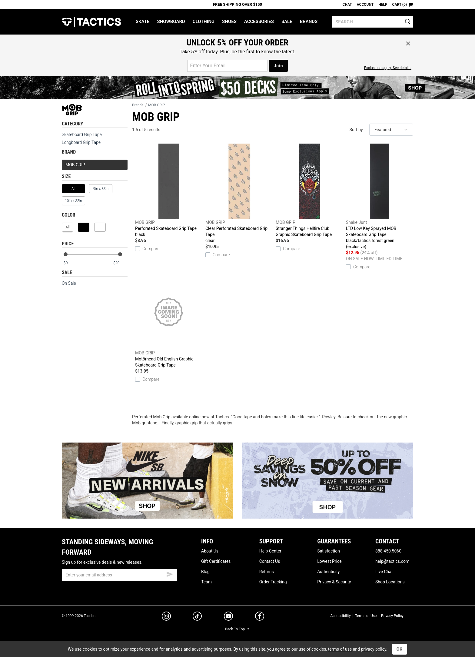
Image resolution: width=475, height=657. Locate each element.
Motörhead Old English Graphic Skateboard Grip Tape (168, 320)
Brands (309, 21)
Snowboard (171, 21)
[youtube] (228, 617)
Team (206, 581)
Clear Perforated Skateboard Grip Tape (239, 194)
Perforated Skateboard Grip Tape (168, 190)
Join (278, 65)
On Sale (69, 283)
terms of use (340, 649)
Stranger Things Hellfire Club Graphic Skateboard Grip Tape (309, 190)
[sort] (391, 130)
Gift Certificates (216, 561)
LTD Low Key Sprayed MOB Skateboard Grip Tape (379, 197)
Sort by (356, 129)
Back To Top (237, 629)
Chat (347, 4)
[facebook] (259, 617)
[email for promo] (227, 66)
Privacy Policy (392, 616)
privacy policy (373, 649)
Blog (205, 571)
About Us (209, 551)
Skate (142, 21)
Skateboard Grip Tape (82, 134)
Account (365, 4)
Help (382, 4)
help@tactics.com (392, 561)
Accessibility (340, 616)
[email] (119, 575)
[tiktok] (197, 617)
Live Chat (384, 571)
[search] (372, 22)
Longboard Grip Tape (81, 142)
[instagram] (166, 617)
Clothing (203, 21)
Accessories (259, 21)
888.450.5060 (388, 551)
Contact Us (269, 561)
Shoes (229, 21)
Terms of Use (366, 616)
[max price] (120, 263)
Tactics (91, 22)
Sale (286, 21)
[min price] (70, 263)
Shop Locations (390, 581)
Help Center (270, 551)
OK (400, 649)
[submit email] (169, 573)
